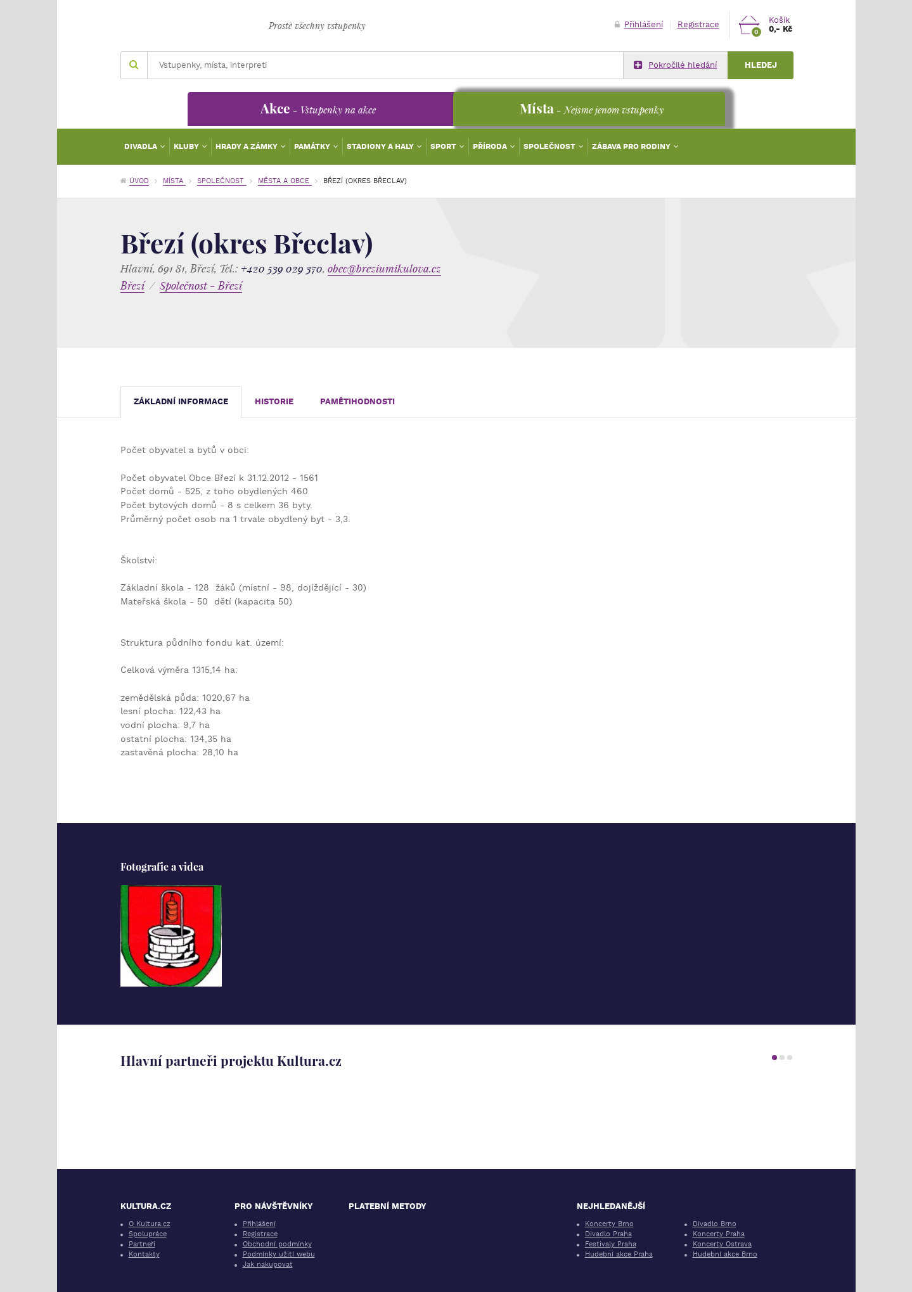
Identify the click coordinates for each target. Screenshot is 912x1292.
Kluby (187, 146)
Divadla (141, 146)
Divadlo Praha (608, 1234)
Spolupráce (148, 1234)
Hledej (761, 65)
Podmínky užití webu (279, 1254)
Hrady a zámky (247, 146)
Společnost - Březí (201, 285)
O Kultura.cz (149, 1224)
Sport (444, 146)
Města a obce (285, 181)
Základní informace (181, 401)
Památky (313, 146)
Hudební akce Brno (725, 1254)
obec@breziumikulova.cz (384, 268)
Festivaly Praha (610, 1244)
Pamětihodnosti (357, 401)
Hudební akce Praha (619, 1254)
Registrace (698, 24)
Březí (132, 285)
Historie (274, 401)
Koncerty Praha (719, 1234)
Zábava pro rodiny (632, 146)
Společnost (550, 146)
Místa (174, 181)
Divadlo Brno (714, 1224)
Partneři (142, 1244)
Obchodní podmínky (277, 1244)
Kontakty (144, 1254)
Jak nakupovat (268, 1264)
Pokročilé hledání (675, 65)
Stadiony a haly (381, 146)
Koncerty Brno (609, 1224)
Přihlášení (639, 24)
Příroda (491, 146)
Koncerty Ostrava (722, 1244)
